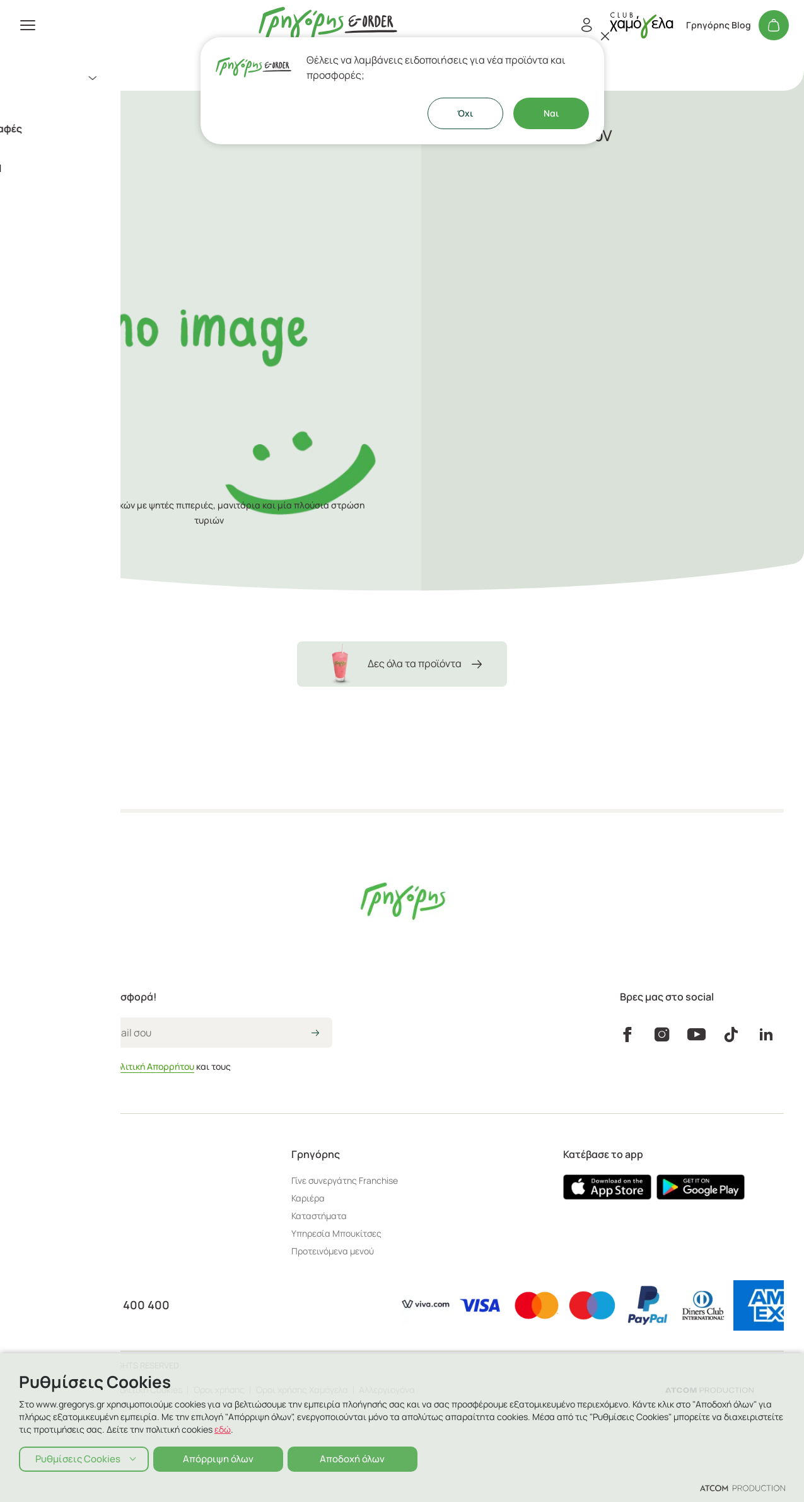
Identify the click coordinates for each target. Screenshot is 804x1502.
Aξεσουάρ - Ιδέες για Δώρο (79, 103)
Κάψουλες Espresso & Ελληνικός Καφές (109, 128)
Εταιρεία (34, 209)
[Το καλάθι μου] (774, 25)
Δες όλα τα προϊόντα (402, 664)
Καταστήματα (45, 189)
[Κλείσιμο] (605, 36)
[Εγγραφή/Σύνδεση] (586, 25)
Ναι (551, 113)
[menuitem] (151, 78)
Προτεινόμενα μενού (332, 1251)
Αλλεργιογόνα (387, 1390)
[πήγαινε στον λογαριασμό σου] (641, 25)
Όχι (465, 113)
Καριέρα (308, 1198)
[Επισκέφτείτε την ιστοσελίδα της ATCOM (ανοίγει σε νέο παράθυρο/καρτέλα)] (709, 1390)
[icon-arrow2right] (315, 1034)
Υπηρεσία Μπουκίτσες (336, 1233)
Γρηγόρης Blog (718, 25)
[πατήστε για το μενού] (27, 25)
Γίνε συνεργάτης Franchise (344, 1180)
